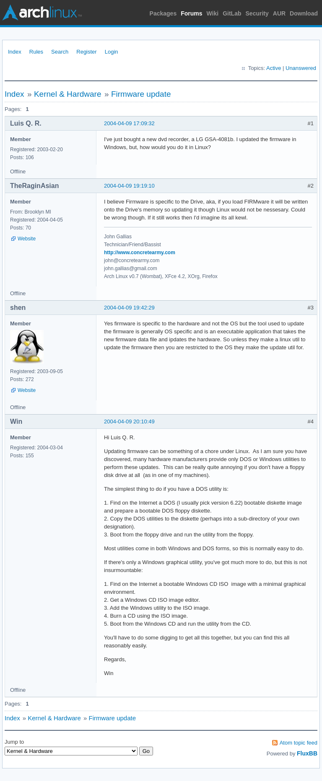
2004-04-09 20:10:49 (129, 421)
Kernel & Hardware (67, 94)
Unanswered (301, 68)
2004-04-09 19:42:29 (129, 307)
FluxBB (307, 753)
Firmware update (141, 94)
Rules (36, 52)
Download (304, 13)
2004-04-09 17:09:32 (129, 123)
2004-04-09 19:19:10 (129, 186)
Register (86, 52)
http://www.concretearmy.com (139, 252)
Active (273, 68)
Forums (191, 13)
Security (257, 13)
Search (59, 52)
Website (27, 239)
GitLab (232, 13)
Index (14, 52)
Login (111, 52)
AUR (279, 13)
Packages (163, 13)
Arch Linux (42, 12)
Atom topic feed (298, 743)
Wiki (213, 13)
